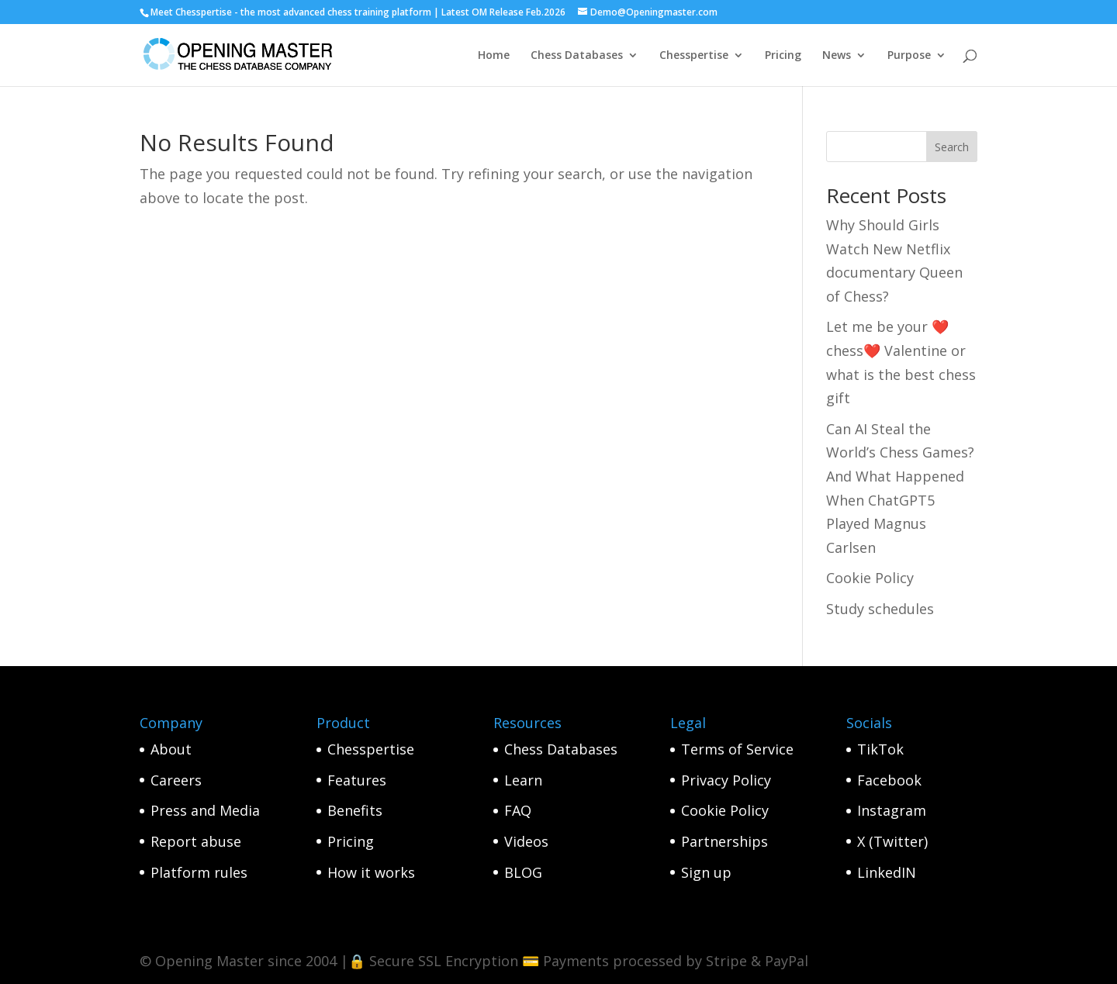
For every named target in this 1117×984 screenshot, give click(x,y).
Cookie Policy (870, 577)
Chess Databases (577, 56)
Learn (523, 780)
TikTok (880, 749)
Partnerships (724, 841)
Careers (176, 780)
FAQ (517, 810)
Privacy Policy (726, 780)
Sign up (706, 872)
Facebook (889, 780)
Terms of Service (737, 749)
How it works (371, 872)
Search (952, 147)
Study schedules (880, 608)
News (836, 56)
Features (356, 780)
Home (494, 56)
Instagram (891, 810)
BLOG (523, 872)
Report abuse (195, 841)
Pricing (783, 56)
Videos (526, 841)
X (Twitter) (892, 841)
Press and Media (205, 810)
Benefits (354, 810)
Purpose (909, 56)
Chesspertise (693, 56)
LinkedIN (886, 872)
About (171, 749)
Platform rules (198, 872)
